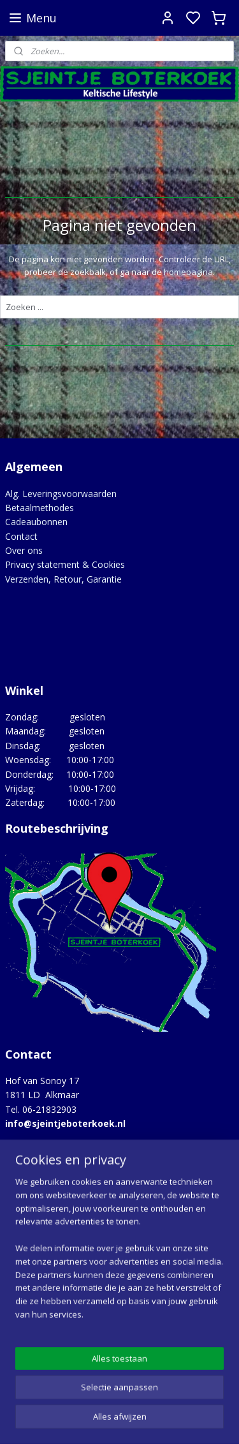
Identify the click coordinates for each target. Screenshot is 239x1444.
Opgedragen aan (39, 1247)
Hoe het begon (36, 1204)
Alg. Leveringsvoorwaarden (61, 494)
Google (20, 1356)
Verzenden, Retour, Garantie (63, 579)
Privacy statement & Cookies (65, 564)
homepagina (188, 272)
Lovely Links (30, 1218)
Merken (20, 1233)
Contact (21, 536)
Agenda (20, 1190)
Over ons (24, 550)
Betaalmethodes (39, 508)
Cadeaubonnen (36, 522)
